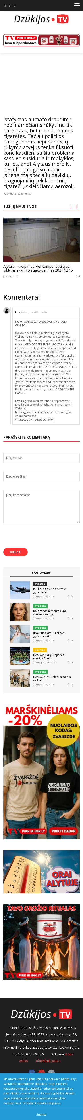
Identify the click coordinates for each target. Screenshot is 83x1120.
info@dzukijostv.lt (48, 1061)
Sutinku (41, 1114)
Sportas (40, 649)
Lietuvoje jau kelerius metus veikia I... (52, 678)
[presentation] (37, 536)
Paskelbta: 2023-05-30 (17, 193)
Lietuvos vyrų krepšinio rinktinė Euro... (48, 656)
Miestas (40, 583)
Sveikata (40, 605)
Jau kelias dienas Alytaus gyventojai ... (50, 590)
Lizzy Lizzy (22, 312)
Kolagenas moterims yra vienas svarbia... (49, 612)
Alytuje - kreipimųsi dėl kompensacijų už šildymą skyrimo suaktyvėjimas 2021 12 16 (38, 268)
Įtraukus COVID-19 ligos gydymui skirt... (48, 634)
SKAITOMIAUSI (41, 573)
